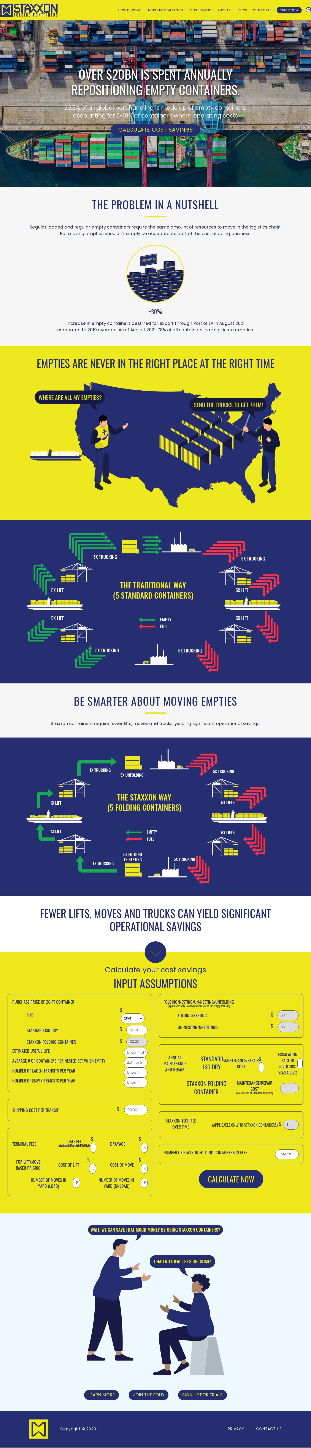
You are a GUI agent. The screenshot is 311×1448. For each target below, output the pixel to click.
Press (242, 10)
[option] (155, 103)
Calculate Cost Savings (155, 130)
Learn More (101, 1395)
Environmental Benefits (166, 10)
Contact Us (261, 10)
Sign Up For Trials (202, 1395)
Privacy (236, 1429)
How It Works (130, 10)
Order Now (289, 10)
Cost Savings (201, 10)
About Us (225, 10)
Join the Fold (148, 1395)
